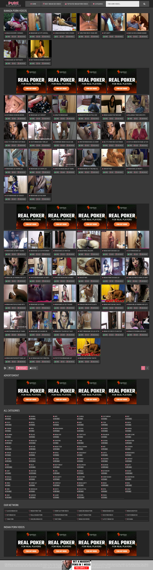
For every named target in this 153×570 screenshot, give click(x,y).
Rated (33, 368)
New (11, 368)
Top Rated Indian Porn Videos (76, 4)
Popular (22, 368)
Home (33, 4)
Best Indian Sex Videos (52, 4)
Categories (98, 4)
